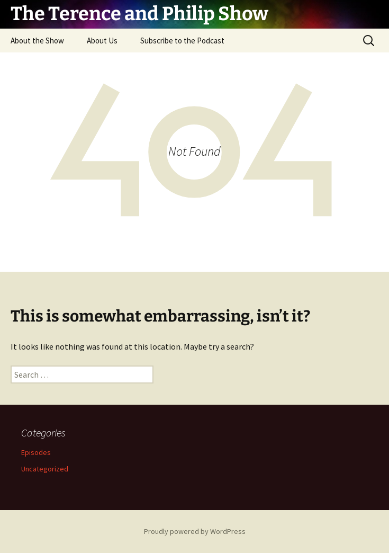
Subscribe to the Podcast (182, 40)
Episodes (36, 452)
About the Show (37, 40)
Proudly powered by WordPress (195, 531)
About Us (102, 40)
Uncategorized (44, 469)
